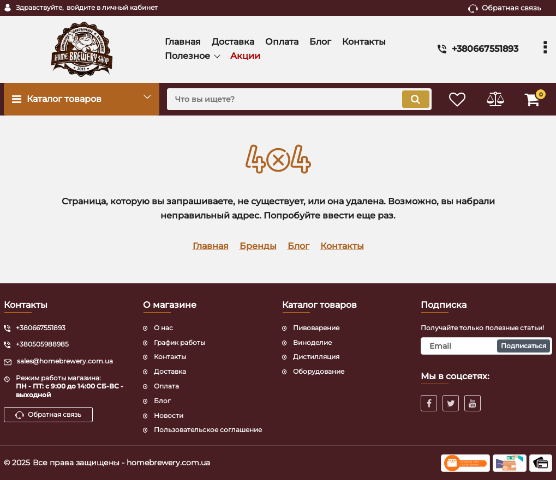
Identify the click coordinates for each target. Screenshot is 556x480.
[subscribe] (486, 346)
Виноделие (312, 342)
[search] (298, 99)
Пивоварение (316, 328)
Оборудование (318, 371)
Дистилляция (316, 357)
